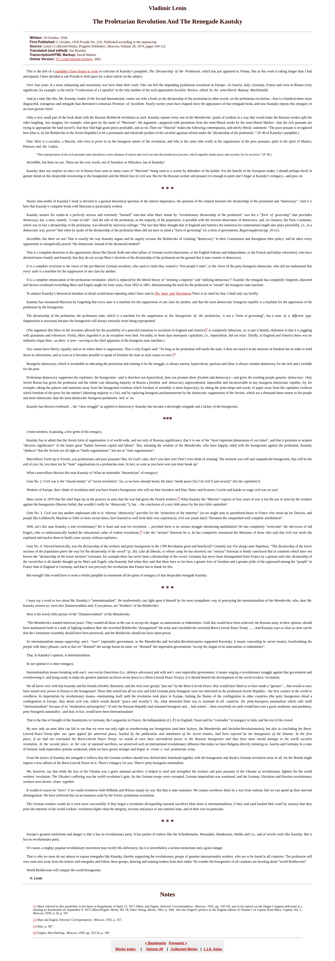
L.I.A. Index (213, 949)
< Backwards (155, 943)
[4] (35, 933)
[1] (35, 906)
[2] (35, 919)
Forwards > (178, 943)
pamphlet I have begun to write (76, 71)
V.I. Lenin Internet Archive (74, 59)
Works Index (125, 949)
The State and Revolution (172, 293)
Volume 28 (154, 949)
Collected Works (184, 949)
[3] (35, 926)
